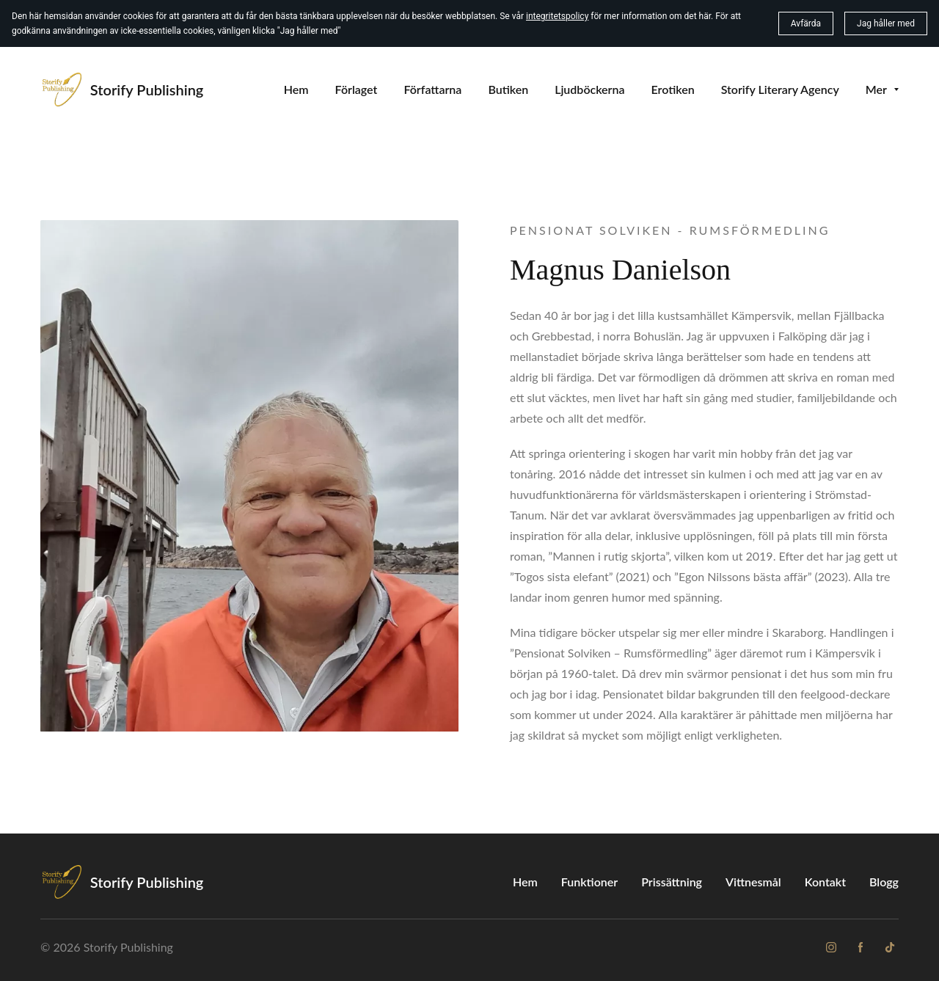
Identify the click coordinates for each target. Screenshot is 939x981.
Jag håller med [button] (886, 23)
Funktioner (589, 882)
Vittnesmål (753, 882)
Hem (525, 882)
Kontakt (825, 882)
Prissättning (671, 882)
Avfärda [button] (806, 23)
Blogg (884, 882)
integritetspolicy (557, 16)
